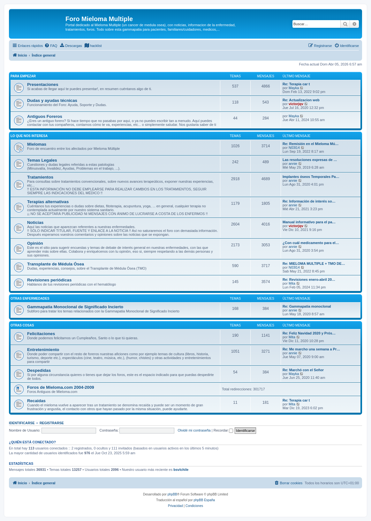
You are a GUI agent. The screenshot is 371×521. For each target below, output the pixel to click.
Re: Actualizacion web (301, 100)
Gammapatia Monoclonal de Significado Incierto (75, 306)
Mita (292, 283)
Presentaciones (42, 84)
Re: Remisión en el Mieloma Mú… (310, 144)
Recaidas (36, 400)
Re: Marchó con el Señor (303, 370)
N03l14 (294, 147)
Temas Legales (42, 160)
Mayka (294, 88)
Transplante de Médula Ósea (55, 264)
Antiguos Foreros (44, 116)
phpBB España (204, 500)
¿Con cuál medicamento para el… (311, 243)
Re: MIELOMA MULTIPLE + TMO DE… (314, 263)
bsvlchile (180, 469)
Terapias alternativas (48, 201)
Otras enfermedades (30, 298)
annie (293, 163)
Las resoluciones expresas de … (310, 160)
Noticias (35, 222)
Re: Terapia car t (296, 84)
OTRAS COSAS (22, 325)
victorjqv (296, 104)
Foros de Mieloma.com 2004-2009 (60, 387)
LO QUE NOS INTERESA (29, 136)
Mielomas (36, 144)
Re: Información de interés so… (309, 201)
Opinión (35, 243)
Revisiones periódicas (49, 280)
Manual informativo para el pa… (309, 222)
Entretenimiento (43, 349)
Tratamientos (40, 177)
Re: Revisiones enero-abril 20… (309, 279)
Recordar (223, 430)
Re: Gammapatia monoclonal (307, 306)
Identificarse (22, 423)
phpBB (172, 494)
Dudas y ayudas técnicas (52, 100)
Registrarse (52, 423)
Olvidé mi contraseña (194, 430)
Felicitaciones (41, 333)
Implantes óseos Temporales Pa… (311, 177)
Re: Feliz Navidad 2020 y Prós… (309, 333)
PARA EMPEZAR (23, 76)
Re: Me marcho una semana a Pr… (311, 349)
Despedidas (39, 370)
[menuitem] (50, 46)
